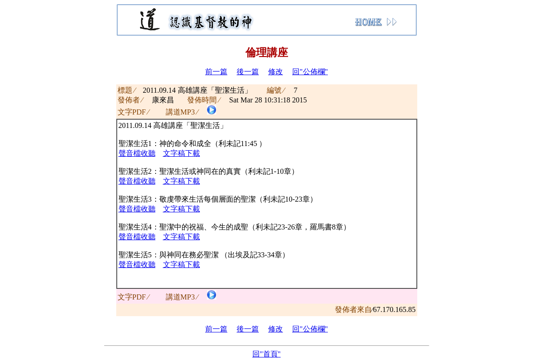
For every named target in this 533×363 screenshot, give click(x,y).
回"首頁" (266, 354)
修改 (275, 72)
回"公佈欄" (310, 72)
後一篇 (248, 72)
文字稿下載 (181, 153)
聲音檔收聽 (137, 153)
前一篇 (216, 72)
